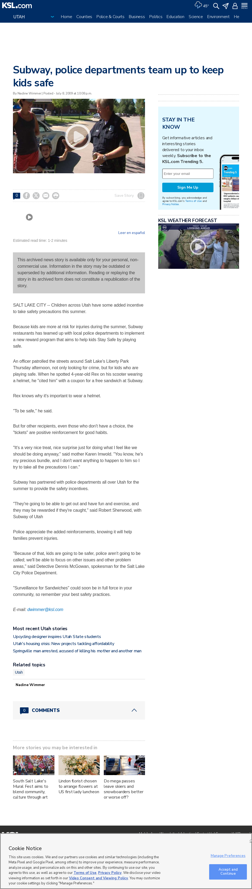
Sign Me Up (187, 187)
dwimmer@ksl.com (45, 609)
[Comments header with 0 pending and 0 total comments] (79, 710)
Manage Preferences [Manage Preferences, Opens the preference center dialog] (228, 855)
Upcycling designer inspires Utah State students (57, 637)
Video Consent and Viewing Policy (98, 878)
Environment (218, 17)
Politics (156, 17)
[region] (126, 861)
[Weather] (201, 5)
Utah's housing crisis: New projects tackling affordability (63, 644)
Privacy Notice (170, 204)
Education (175, 17)
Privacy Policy (110, 872)
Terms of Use (193, 201)
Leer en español (131, 233)
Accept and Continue (228, 871)
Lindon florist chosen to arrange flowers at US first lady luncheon (78, 786)
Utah (19, 672)
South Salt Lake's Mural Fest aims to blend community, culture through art (30, 789)
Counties (84, 17)
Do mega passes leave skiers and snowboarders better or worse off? (123, 789)
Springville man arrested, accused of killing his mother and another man (77, 651)
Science (196, 17)
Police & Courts (110, 17)
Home (66, 17)
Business (137, 17)
